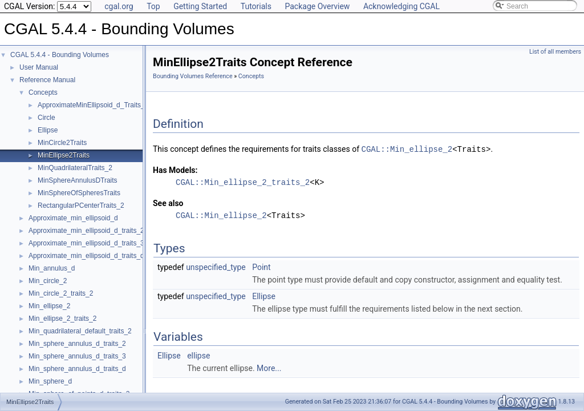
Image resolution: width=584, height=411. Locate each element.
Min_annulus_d (52, 268)
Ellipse (48, 130)
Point (261, 266)
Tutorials (256, 6)
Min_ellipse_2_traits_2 (62, 319)
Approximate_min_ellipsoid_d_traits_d (86, 256)
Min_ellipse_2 (49, 306)
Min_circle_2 (48, 281)
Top (153, 6)
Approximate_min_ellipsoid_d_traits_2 (86, 231)
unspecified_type (216, 266)
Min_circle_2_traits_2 (61, 293)
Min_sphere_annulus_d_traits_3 (77, 356)
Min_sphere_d (50, 381)
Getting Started (200, 6)
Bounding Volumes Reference (193, 76)
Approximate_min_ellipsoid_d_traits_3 (86, 243)
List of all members (555, 51)
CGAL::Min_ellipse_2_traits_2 (243, 181)
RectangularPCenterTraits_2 (81, 205)
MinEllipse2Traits (64, 155)
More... (269, 367)
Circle (46, 118)
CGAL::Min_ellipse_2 (407, 148)
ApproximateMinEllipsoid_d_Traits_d (93, 105)
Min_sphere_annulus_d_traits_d (77, 369)
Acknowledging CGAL (401, 6)
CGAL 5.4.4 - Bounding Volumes (59, 55)
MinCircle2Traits (62, 143)
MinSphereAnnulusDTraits (77, 180)
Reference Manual (47, 80)
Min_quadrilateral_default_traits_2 (80, 331)
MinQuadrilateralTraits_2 (75, 168)
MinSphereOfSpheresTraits (79, 193)
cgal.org (118, 6)
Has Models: (175, 169)
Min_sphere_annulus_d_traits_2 (77, 344)
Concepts (43, 92)
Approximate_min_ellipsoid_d (73, 218)
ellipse (198, 355)
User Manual (38, 67)
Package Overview (317, 6)
